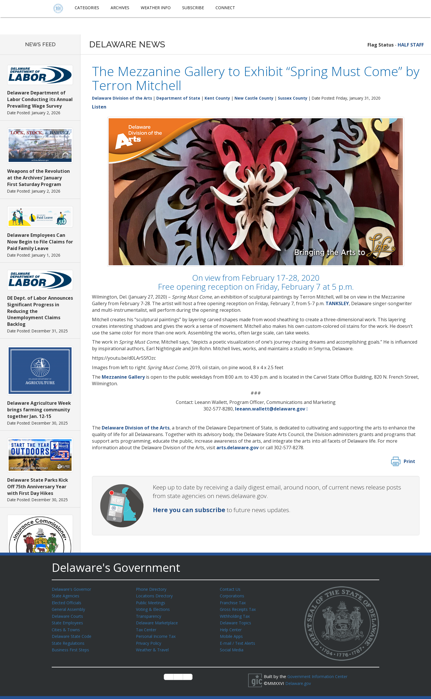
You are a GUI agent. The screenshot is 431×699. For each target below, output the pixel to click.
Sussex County (292, 98)
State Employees (69, 621)
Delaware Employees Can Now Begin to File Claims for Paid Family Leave (40, 241)
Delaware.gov (299, 683)
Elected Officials (68, 602)
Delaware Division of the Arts (122, 98)
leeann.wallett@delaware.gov (270, 409)
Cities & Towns (67, 628)
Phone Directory (152, 589)
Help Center (232, 628)
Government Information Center (319, 676)
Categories (87, 7)
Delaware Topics (236, 621)
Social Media (232, 647)
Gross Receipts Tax (239, 608)
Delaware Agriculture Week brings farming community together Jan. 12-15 (39, 409)
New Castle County (254, 98)
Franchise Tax (233, 602)
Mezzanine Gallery (123, 377)
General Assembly (70, 608)
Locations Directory (155, 595)
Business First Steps (72, 647)
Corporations (233, 595)
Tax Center (147, 628)
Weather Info (156, 7)
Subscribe (193, 7)
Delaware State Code (73, 634)
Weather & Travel (153, 647)
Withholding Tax (235, 615)
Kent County (217, 98)
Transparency (149, 615)
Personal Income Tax (157, 634)
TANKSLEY (337, 303)
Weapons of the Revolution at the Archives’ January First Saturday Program (38, 177)
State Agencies (66, 595)
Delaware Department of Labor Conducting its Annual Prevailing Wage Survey (40, 99)
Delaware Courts (68, 615)
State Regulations (69, 641)
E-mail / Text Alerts (239, 641)
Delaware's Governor (73, 589)
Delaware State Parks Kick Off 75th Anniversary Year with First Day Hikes (37, 486)
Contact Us (231, 589)
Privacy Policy (149, 641)
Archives (120, 7)
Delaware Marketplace (158, 621)
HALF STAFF (411, 45)
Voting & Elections (154, 608)
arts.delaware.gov (237, 447)
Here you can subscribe (189, 510)
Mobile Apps (232, 634)
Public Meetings (151, 602)
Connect (225, 7)
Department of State (178, 98)
